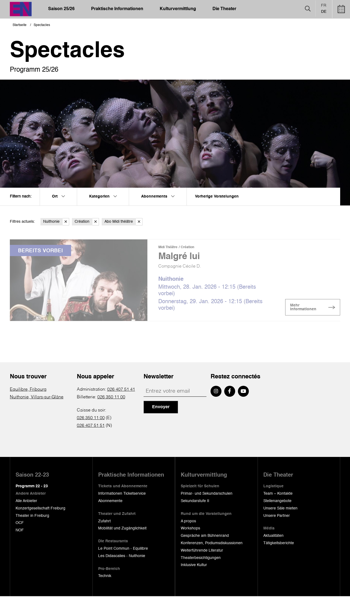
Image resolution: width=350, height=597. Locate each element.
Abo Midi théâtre (123, 221)
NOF (20, 531)
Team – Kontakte (278, 494)
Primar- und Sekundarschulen (206, 494)
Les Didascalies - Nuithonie (121, 556)
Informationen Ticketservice (122, 494)
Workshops (190, 529)
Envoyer (161, 407)
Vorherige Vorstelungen (217, 196)
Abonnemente (110, 501)
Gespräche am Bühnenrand (205, 536)
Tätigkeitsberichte (278, 544)
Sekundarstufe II (195, 501)
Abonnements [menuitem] (157, 196)
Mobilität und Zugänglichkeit (122, 529)
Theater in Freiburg (32, 516)
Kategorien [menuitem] (103, 196)
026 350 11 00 (111, 398)
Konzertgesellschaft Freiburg (40, 509)
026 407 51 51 (91, 426)
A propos (188, 521)
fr (323, 6)
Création (87, 221)
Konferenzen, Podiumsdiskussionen (212, 544)
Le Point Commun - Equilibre (123, 549)
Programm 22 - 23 (32, 487)
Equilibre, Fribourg (28, 390)
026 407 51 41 (121, 390)
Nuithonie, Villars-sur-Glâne (36, 398)
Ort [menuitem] (58, 196)
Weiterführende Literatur (202, 551)
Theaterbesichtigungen (201, 558)
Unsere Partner (276, 516)
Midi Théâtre (167, 247)
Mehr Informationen (308, 308)
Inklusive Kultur (194, 565)
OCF (20, 523)
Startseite (20, 25)
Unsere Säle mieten (280, 509)
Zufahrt (104, 521)
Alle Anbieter (26, 501)
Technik (104, 576)
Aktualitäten (273, 536)
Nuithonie (56, 221)
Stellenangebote (277, 501)
